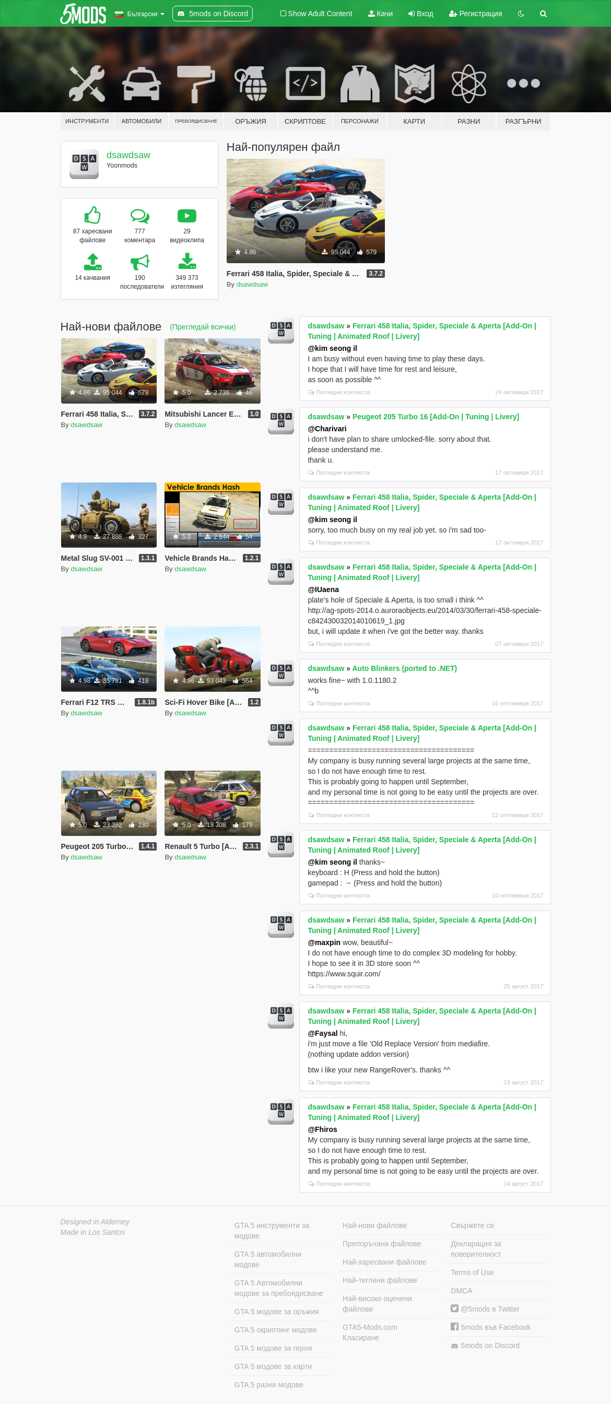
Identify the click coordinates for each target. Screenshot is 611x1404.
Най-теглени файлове (380, 1280)
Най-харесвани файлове (384, 1262)
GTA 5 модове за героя (273, 1348)
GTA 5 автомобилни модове (267, 1259)
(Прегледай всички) (203, 327)
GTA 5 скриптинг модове (275, 1330)
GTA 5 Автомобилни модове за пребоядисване (278, 1288)
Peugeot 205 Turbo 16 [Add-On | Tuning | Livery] (435, 416)
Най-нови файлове (375, 1225)
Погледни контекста (339, 392)
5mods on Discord (485, 1345)
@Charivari (327, 428)
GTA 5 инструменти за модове (271, 1230)
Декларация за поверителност (476, 1249)
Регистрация (475, 13)
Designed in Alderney (95, 1222)
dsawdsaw (128, 155)
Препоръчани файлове (382, 1244)
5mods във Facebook (491, 1327)
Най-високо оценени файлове (377, 1303)
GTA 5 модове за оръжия (276, 1311)
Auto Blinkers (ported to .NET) (404, 668)
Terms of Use (472, 1272)
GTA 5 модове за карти (273, 1366)
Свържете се (472, 1225)
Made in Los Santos (93, 1232)
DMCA (461, 1291)
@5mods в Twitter (485, 1309)
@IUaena (323, 589)
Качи (380, 13)
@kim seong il (332, 348)
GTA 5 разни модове (268, 1385)
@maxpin (324, 942)
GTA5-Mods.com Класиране (370, 1332)
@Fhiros (322, 1129)
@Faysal (322, 1033)
